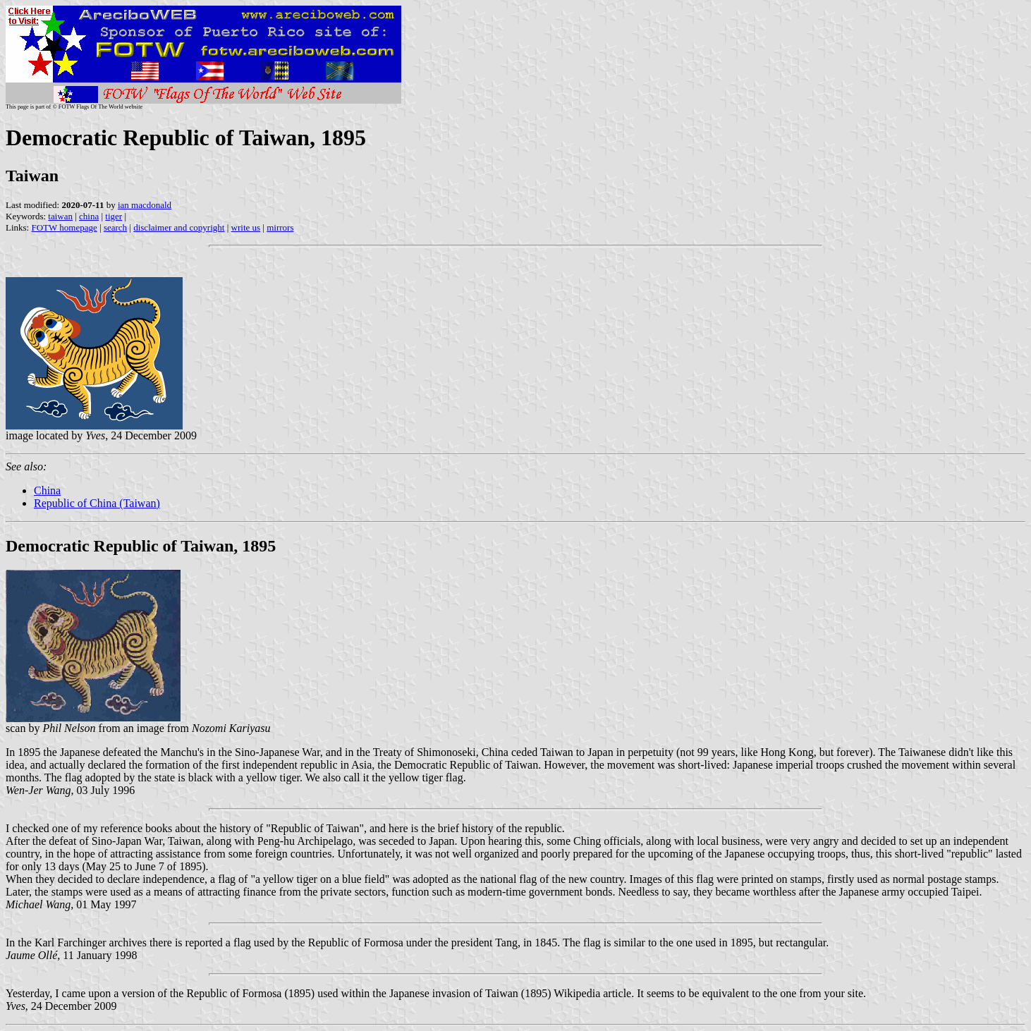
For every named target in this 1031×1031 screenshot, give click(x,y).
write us (246, 227)
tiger (113, 216)
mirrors (280, 227)
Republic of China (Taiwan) (97, 503)
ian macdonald (144, 205)
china (89, 216)
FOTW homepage (64, 227)
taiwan (60, 216)
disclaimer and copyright (178, 227)
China (47, 490)
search (115, 227)
